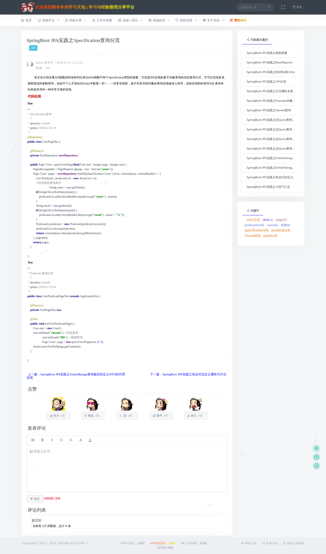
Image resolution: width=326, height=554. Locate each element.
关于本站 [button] (213, 20)
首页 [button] (26, 20)
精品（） (92, 415)
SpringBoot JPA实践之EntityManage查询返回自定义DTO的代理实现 (271, 168)
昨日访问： (132, 543)
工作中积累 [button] (102, 20)
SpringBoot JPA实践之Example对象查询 (271, 101)
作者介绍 (270, 543)
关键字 (253, 211)
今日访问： (162, 543)
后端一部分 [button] (130, 20)
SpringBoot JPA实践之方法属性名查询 (271, 91)
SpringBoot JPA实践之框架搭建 (267, 53)
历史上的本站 (293, 543)
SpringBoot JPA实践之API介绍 (266, 82)
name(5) (272, 225)
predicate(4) (280, 230)
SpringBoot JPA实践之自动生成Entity (271, 72)
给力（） (58, 415)
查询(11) (268, 220)
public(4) (270, 235)
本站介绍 (249, 543)
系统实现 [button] (185, 20)
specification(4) (256, 230)
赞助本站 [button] (238, 20)
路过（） (195, 415)
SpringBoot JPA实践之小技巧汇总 (268, 187)
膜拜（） (161, 415)
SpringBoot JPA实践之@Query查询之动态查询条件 (271, 129)
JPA (33, 48)
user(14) (253, 219)
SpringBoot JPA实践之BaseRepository (271, 62)
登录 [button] (297, 7)
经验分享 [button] (75, 20)
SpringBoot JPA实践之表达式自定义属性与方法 (271, 177)
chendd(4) (252, 235)
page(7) (281, 220)
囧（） (127, 415)
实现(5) (285, 225)
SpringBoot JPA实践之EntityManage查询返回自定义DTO (271, 158)
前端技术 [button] (158, 20)
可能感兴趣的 (257, 40)
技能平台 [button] (48, 20)
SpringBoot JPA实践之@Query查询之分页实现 (271, 149)
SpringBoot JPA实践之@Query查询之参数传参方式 (271, 120)
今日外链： (193, 543)
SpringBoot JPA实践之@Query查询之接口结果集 (271, 139)
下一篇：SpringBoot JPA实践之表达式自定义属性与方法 (188, 374)
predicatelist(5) (254, 225)
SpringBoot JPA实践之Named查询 (269, 110)
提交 (35, 499)
